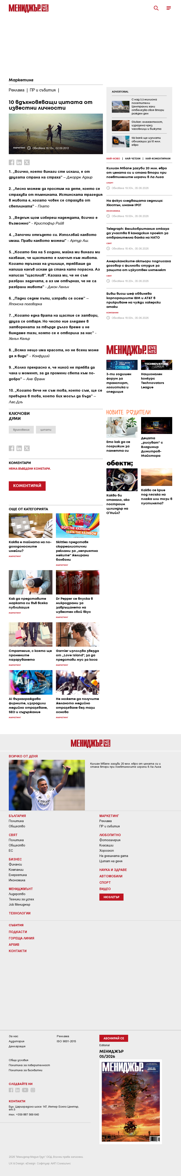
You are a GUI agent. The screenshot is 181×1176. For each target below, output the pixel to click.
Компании (16, 869)
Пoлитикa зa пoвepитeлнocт (29, 1065)
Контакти (18, 950)
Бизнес (15, 859)
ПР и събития (109, 826)
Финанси (15, 864)
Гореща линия (21, 938)
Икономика (17, 880)
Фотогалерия (109, 840)
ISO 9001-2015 (66, 1041)
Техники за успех (21, 899)
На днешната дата (113, 855)
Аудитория (16, 1041)
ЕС (11, 850)
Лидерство (17, 894)
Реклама (105, 821)
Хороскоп (106, 850)
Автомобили (110, 876)
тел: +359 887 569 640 (24, 1114)
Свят (13, 834)
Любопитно (110, 834)
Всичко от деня (23, 756)
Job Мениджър (19, 904)
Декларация (17, 1046)
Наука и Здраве (113, 869)
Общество (17, 826)
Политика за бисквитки (25, 1070)
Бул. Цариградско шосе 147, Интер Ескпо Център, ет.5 (44, 1108)
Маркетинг (21, 80)
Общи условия (18, 1060)
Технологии (19, 913)
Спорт (105, 882)
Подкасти (18, 931)
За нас (13, 1036)
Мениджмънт (21, 888)
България (17, 815)
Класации (106, 845)
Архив (14, 944)
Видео (105, 888)
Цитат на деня (110, 861)
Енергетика (18, 874)
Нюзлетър (111, 897)
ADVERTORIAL (120, 92)
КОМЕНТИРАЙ (27, 486)
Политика (16, 821)
